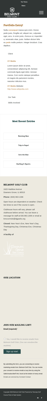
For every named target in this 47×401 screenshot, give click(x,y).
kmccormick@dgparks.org (14, 219)
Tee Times (24, 2)
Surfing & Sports (23, 164)
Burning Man (23, 136)
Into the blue (23, 155)
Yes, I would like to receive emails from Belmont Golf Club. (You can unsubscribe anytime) (21, 342)
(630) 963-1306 (16, 197)
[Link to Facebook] (41, 398)
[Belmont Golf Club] (19, 13)
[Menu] (40, 13)
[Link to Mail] (38, 398)
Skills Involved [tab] (12, 103)
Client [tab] (9, 54)
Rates (23, 5)
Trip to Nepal (23, 145)
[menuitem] (24, 2)
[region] (23, 75)
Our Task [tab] (10, 97)
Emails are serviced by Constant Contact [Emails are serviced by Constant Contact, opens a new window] (17, 377)
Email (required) (11, 329)
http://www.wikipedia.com (17, 89)
